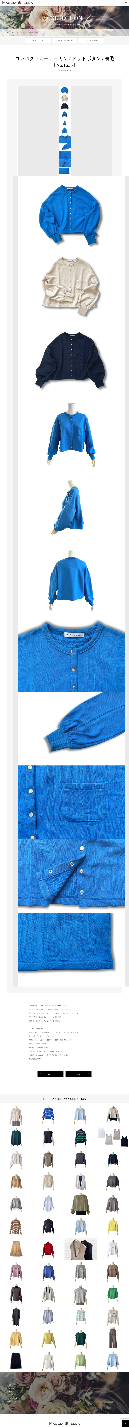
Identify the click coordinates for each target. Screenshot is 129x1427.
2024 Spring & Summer (64, 40)
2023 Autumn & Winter (91, 40)
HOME (9, 1385)
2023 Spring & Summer (64, 70)
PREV (50, 1074)
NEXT (78, 1074)
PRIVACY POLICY (12, 1398)
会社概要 (9, 1391)
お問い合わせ (11, 1395)
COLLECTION (38, 40)
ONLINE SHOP (11, 1401)
